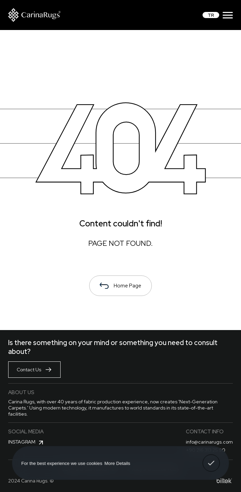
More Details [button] (117, 462)
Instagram (26, 442)
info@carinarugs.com (209, 442)
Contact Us (34, 369)
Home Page (120, 285)
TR (211, 15)
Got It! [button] (211, 458)
